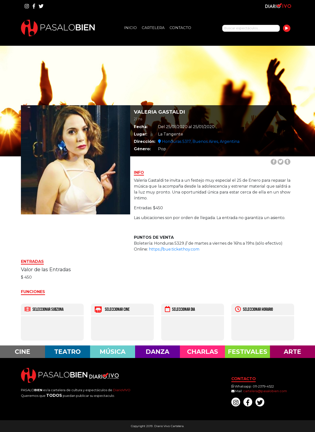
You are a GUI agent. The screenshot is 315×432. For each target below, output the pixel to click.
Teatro (67, 351)
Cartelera (153, 27)
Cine (22, 351)
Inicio (130, 27)
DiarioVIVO (121, 390)
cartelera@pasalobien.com (265, 391)
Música (113, 351)
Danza (157, 351)
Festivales (247, 351)
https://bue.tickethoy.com (174, 249)
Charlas (202, 351)
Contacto (180, 27)
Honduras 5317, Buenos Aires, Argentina (198, 141)
